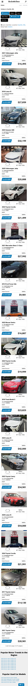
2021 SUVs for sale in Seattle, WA (8, 664)
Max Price (5, 16)
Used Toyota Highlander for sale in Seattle (10, 679)
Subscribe (25, 5)
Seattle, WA (15, 16)
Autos (2, 5)
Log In (20, 5)
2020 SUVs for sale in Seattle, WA (8, 666)
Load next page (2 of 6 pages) (14, 646)
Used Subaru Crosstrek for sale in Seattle (10, 680)
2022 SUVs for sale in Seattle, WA (8, 663)
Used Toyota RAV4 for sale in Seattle (9, 677)
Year (19, 13)
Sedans (5, 13)
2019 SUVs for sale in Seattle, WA (8, 667)
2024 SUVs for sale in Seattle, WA (8, 660)
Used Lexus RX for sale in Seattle (8, 682)
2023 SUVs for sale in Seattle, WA (8, 661)
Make (13, 13)
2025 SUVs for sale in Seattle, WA (8, 658)
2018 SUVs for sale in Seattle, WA (8, 669)
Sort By (4, 20)
